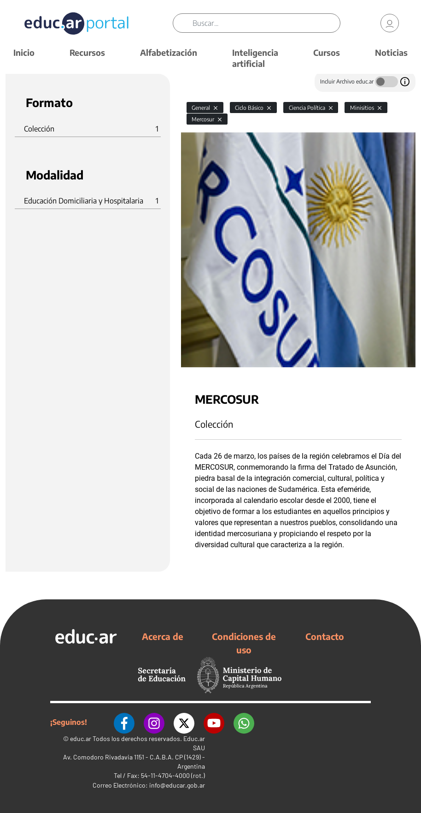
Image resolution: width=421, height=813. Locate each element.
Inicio (24, 52)
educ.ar (80, 738)
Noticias (391, 52)
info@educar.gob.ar (177, 785)
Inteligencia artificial (255, 58)
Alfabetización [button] (168, 52)
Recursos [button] (87, 52)
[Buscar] (266, 23)
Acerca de (162, 636)
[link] (389, 23)
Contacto (324, 636)
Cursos (326, 52)
